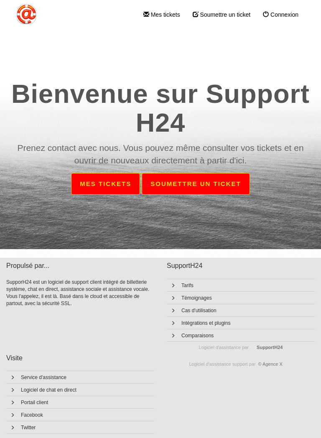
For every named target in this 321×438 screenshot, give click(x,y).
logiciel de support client (75, 282)
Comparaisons (197, 336)
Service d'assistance (43, 377)
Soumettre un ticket (222, 14)
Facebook (32, 415)
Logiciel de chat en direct (48, 390)
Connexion (280, 14)
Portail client (34, 402)
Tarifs (187, 285)
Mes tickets (161, 14)
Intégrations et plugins (205, 323)
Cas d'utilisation (199, 310)
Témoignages (196, 298)
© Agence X (236, 364)
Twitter (28, 427)
